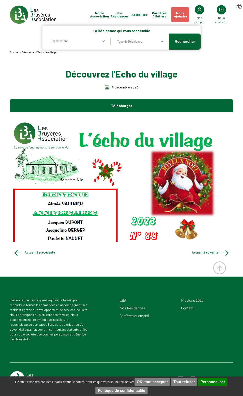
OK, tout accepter (152, 382)
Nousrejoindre (180, 14)
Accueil (14, 52)
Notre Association (99, 14)
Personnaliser (212, 382)
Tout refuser (184, 382)
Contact (187, 308)
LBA (123, 300)
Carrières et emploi (134, 315)
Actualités (140, 15)
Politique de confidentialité (121, 391)
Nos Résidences (119, 14)
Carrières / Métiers (159, 14)
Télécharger (121, 105)
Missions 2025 (192, 300)
